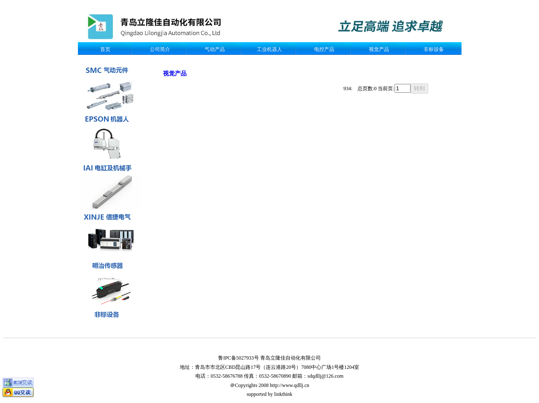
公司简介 (160, 49)
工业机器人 (269, 49)
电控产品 (324, 49)
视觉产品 (379, 49)
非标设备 (434, 49)
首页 (105, 49)
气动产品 (215, 49)
